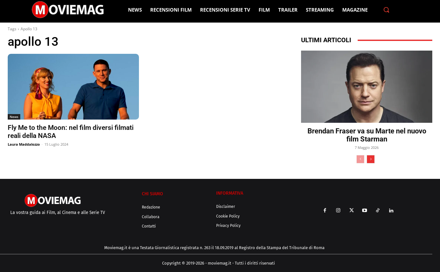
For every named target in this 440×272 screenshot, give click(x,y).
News (14, 116)
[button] (386, 10)
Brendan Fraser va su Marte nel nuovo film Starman (366, 135)
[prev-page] (360, 159)
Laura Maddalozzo (24, 144)
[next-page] (371, 159)
